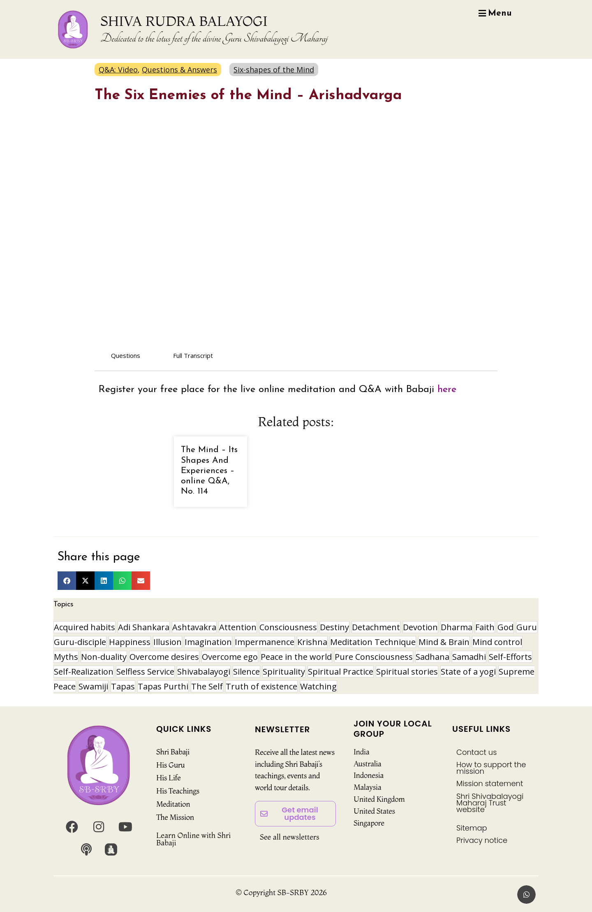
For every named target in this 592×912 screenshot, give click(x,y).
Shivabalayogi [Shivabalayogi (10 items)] (203, 671)
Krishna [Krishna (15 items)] (312, 641)
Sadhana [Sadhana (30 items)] (432, 656)
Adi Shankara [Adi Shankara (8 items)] (143, 627)
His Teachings (177, 791)
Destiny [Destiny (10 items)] (334, 627)
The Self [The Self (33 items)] (207, 686)
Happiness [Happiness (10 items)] (129, 641)
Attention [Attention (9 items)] (238, 627)
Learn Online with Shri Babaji (193, 839)
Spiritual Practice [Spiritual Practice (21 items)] (340, 671)
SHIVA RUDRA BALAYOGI (184, 21)
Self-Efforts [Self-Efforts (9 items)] (510, 656)
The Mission (175, 817)
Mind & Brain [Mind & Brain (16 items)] (444, 641)
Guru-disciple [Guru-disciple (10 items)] (80, 641)
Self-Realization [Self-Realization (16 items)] (83, 671)
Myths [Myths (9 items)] (66, 656)
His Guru (170, 765)
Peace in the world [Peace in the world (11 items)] (296, 656)
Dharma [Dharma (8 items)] (456, 627)
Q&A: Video (118, 69)
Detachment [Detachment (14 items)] (376, 627)
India (361, 752)
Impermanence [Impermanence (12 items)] (264, 641)
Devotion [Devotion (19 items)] (420, 627)
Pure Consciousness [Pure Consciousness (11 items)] (374, 656)
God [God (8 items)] (505, 627)
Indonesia (369, 775)
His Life (168, 777)
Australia (368, 763)
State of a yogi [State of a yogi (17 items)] (468, 671)
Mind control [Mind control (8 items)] (497, 641)
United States (374, 811)
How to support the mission (491, 767)
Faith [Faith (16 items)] (485, 627)
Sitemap (471, 828)
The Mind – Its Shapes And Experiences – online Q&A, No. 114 (209, 471)
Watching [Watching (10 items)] (318, 686)
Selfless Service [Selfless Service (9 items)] (145, 671)
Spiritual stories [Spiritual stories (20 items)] (407, 671)
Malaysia (367, 787)
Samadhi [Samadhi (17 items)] (469, 656)
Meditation (173, 804)
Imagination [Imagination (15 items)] (208, 641)
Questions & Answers (179, 69)
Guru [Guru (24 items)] (526, 627)
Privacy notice (481, 840)
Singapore (369, 823)
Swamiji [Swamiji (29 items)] (93, 686)
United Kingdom (379, 799)
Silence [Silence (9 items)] (246, 671)
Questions (125, 355)
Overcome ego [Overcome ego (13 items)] (230, 656)
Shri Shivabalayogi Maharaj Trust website (489, 803)
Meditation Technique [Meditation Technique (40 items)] (373, 641)
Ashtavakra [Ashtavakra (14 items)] (194, 627)
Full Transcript (193, 355)
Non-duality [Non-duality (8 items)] (104, 656)
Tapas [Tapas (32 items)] (123, 686)
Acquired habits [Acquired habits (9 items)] (84, 627)
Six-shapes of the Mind (274, 69)
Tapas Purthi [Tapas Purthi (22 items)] (163, 686)
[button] (67, 580)
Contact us (476, 752)
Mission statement (489, 783)
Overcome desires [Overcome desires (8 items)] (164, 656)
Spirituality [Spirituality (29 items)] (284, 671)
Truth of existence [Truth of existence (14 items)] (261, 686)
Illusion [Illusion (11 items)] (167, 641)
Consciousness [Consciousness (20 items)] (288, 627)
